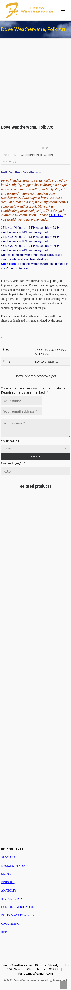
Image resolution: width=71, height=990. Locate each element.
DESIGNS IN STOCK (15, 865)
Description (8, 155)
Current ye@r (13, 463)
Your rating (10, 441)
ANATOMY (8, 890)
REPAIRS (7, 931)
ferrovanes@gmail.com (35, 973)
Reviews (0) (9, 161)
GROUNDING (10, 923)
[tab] (9, 155)
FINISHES (7, 882)
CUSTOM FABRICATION (17, 907)
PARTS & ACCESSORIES (17, 915)
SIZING (6, 874)
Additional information (37, 155)
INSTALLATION (12, 898)
